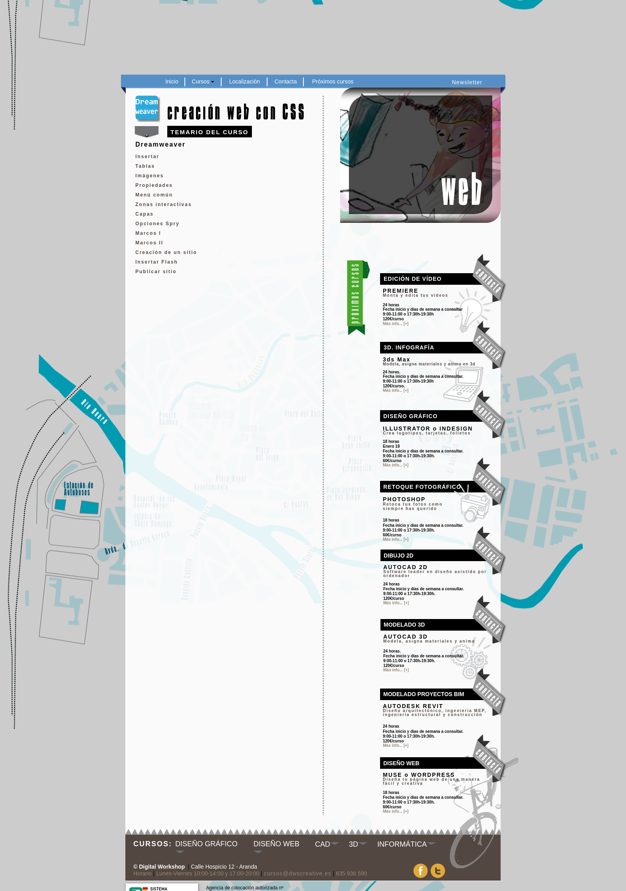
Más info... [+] (395, 811)
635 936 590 (351, 873)
